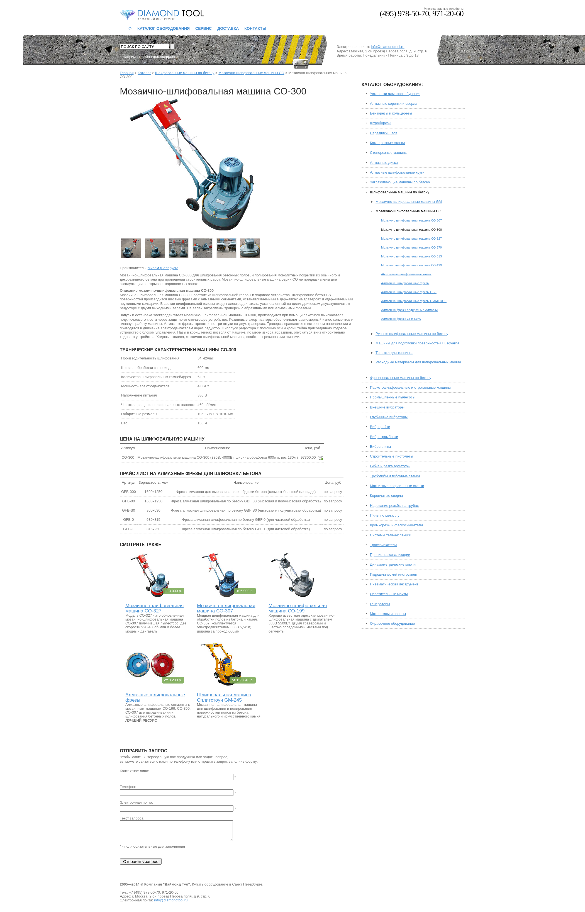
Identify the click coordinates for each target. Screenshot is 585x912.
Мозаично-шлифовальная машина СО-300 (411, 229)
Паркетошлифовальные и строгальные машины (410, 388)
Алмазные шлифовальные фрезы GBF (409, 292)
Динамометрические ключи (393, 564)
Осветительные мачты (389, 594)
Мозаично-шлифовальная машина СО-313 (411, 256)
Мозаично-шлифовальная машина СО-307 (226, 608)
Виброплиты (380, 447)
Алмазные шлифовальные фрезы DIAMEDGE (414, 301)
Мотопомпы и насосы (388, 614)
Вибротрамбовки (384, 437)
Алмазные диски (384, 163)
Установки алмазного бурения (395, 94)
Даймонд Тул (147, 14)
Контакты (255, 28)
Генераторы (380, 604)
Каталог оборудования (163, 28)
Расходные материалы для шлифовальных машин (418, 362)
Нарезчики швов (383, 133)
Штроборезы (380, 123)
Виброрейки (380, 427)
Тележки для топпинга (394, 353)
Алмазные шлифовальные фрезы (155, 697)
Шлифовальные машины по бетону (184, 73)
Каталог (144, 73)
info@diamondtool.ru (387, 47)
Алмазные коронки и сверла (393, 104)
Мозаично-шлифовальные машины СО (251, 73)
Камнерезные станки (387, 143)
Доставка (228, 28)
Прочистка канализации (390, 555)
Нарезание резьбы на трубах (394, 506)
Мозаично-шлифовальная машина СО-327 (154, 608)
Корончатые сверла (386, 496)
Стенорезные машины (389, 153)
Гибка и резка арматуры (390, 466)
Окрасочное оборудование (392, 624)
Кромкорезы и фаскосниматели (396, 525)
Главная (126, 73)
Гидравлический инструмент (394, 575)
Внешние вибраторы (387, 407)
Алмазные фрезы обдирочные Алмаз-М (409, 310)
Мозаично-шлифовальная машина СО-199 (298, 608)
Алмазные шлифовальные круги (397, 172)
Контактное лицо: (134, 771)
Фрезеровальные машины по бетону (400, 378)
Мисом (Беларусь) (163, 268)
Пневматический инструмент (394, 584)
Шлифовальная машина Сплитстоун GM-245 (224, 697)
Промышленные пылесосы (392, 397)
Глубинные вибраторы (389, 417)
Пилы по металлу (384, 515)
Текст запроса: (132, 818)
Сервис (203, 28)
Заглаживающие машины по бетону (400, 182)
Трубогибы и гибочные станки (395, 476)
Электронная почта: (136, 802)
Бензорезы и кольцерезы (391, 113)
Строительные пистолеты (391, 456)
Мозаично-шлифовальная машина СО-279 (411, 247)
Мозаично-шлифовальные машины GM (409, 202)
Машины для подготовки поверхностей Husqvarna (417, 343)
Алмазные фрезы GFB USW (401, 318)
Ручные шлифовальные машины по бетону (412, 334)
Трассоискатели (383, 545)
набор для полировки (160, 57)
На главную (130, 28)
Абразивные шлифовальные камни (406, 274)
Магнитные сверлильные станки (397, 486)
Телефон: (128, 787)
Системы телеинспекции (390, 535)
